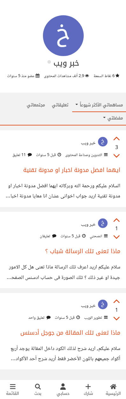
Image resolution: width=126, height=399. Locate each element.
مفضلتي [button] (113, 118)
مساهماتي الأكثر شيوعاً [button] (99, 105)
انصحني (98, 236)
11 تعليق (22, 155)
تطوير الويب (95, 317)
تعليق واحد (39, 317)
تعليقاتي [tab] (60, 105)
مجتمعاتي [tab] (36, 105)
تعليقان (48, 236)
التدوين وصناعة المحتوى (86, 155)
